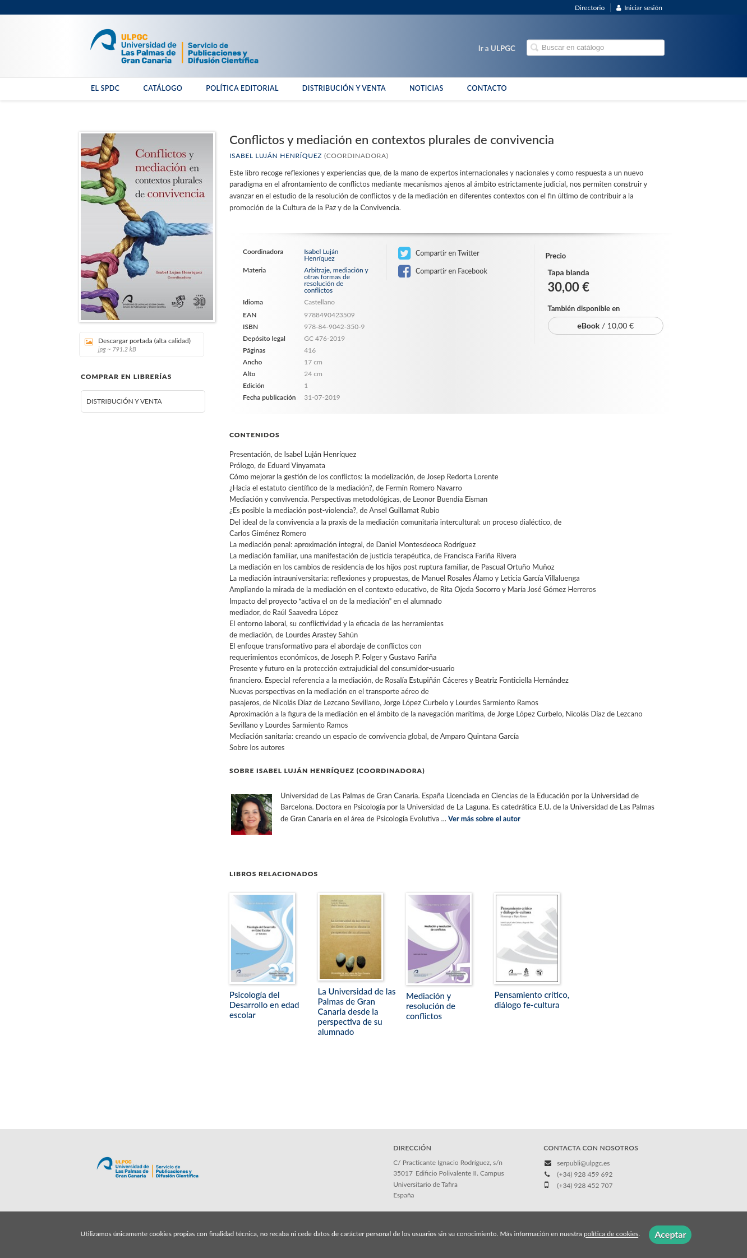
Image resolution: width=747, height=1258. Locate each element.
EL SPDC (105, 88)
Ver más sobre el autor (484, 818)
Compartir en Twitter (438, 253)
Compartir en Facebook (442, 271)
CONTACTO (487, 88)
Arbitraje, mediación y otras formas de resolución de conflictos (336, 280)
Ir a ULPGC (496, 48)
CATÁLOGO (162, 88)
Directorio (590, 7)
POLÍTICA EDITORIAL (242, 88)
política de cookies (611, 1234)
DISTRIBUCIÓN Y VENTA (344, 88)
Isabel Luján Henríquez (275, 155)
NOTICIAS (426, 88)
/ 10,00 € (605, 325)
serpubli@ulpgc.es (583, 1163)
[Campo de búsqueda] (596, 48)
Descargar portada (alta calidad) (138, 344)
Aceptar (670, 1234)
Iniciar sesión (639, 7)
